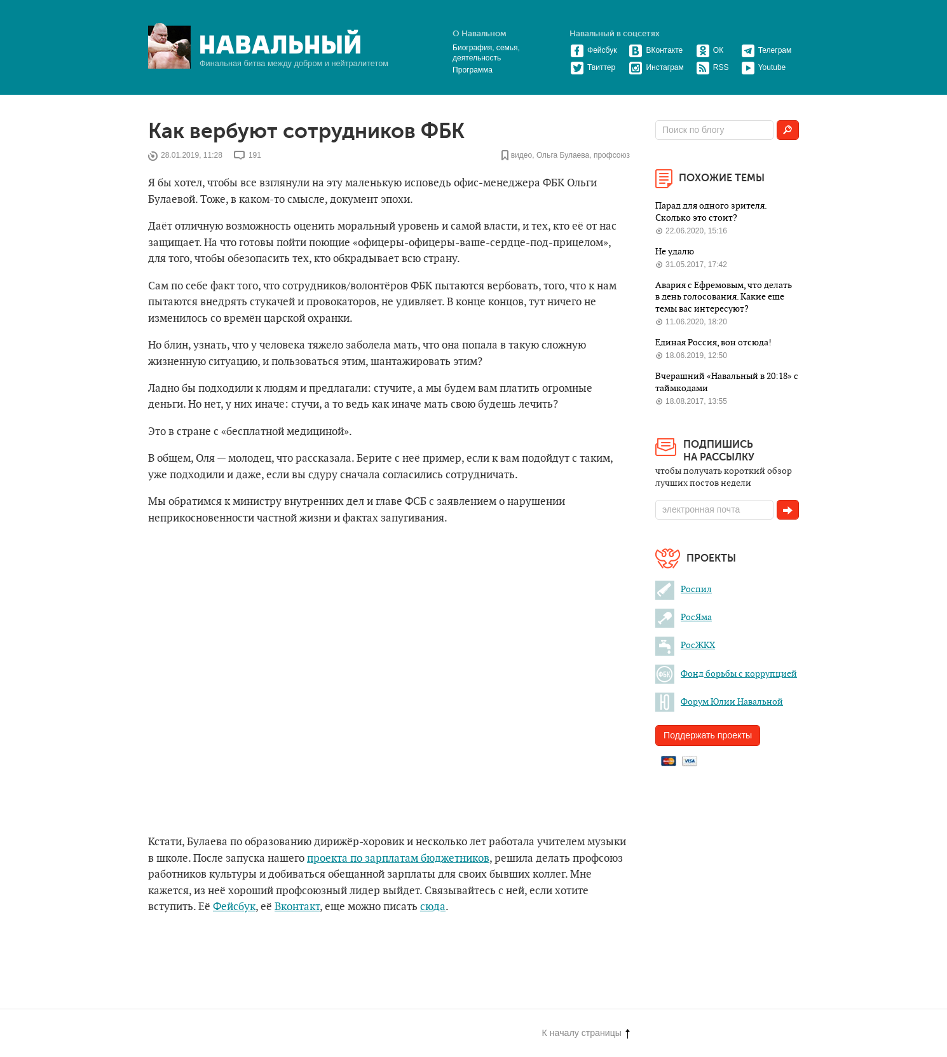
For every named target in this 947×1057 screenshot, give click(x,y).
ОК (709, 50)
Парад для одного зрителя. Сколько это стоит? (710, 211)
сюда (433, 907)
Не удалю (674, 251)
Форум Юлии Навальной (719, 701)
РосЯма (683, 617)
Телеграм (766, 50)
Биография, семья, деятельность (486, 52)
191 (255, 155)
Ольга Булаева (562, 155)
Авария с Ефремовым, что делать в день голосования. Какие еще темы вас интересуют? (723, 297)
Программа (473, 70)
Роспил (683, 589)
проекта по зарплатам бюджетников (398, 858)
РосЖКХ (685, 645)
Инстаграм (656, 67)
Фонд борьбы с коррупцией (726, 673)
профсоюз (612, 155)
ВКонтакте (656, 50)
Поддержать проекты (708, 735)
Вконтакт (297, 907)
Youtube (763, 67)
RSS (712, 67)
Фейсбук (593, 50)
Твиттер (592, 67)
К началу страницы (586, 1033)
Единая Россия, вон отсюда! (713, 342)
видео (521, 155)
